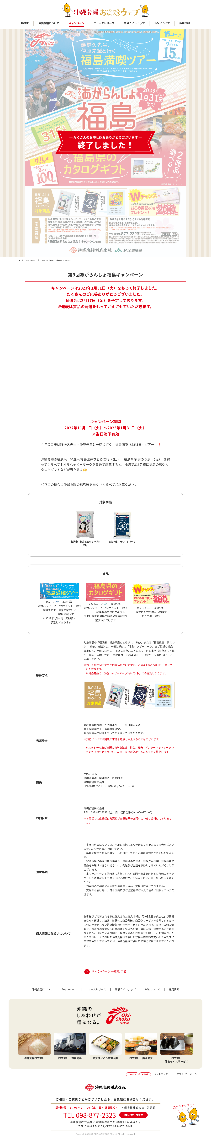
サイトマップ (161, 1074)
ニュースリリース (104, 23)
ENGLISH (132, 1074)
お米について (162, 23)
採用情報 (184, 23)
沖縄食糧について (48, 23)
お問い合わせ (135, 1114)
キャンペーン (76, 23)
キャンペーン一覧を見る (109, 971)
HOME (25, 23)
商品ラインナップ (134, 23)
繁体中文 (145, 1074)
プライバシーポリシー (188, 1074)
